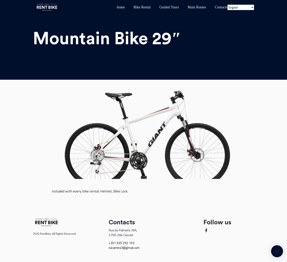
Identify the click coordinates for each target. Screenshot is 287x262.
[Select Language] (240, 7)
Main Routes (197, 7)
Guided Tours (169, 7)
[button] (277, 251)
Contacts (221, 7)
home (121, 7)
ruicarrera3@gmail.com (124, 247)
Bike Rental (142, 7)
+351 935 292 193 (121, 242)
